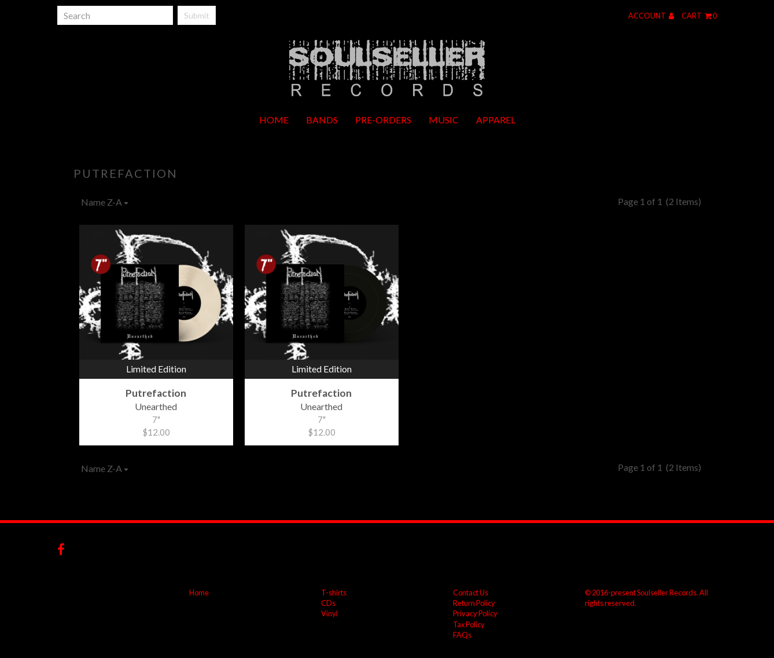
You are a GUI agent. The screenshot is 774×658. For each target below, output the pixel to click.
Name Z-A (104, 201)
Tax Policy (469, 624)
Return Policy (474, 603)
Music (444, 119)
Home (274, 119)
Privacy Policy (475, 613)
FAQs (462, 634)
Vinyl (329, 613)
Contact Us (470, 592)
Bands (322, 119)
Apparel (495, 119)
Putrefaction (125, 173)
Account (651, 15)
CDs (328, 603)
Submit (196, 15)
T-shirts (334, 592)
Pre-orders (383, 119)
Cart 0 (699, 15)
